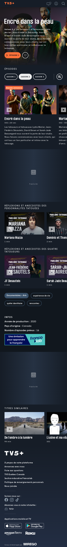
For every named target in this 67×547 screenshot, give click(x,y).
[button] (49, 3)
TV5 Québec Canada (14, 474)
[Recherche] (63, 3)
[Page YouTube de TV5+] (17, 500)
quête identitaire (14, 303)
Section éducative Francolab (18, 478)
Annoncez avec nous (14, 466)
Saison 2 (25, 77)
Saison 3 (39, 77)
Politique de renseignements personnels (24, 482)
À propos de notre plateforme (19, 462)
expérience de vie (41, 295)
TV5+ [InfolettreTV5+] (11, 509)
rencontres (34, 303)
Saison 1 (11, 77)
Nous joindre (11, 486)
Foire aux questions (14, 470)
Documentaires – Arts (16, 295)
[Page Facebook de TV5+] (6, 500)
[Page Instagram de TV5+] (12, 500)
